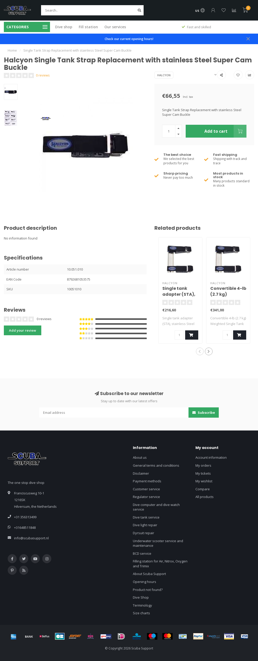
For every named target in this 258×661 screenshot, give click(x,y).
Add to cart (225, 131)
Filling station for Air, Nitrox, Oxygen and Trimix (160, 563)
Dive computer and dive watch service (156, 507)
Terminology (142, 605)
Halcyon (164, 75)
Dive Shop (141, 597)
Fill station (88, 26)
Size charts (141, 613)
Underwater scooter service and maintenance (158, 543)
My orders (203, 465)
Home (12, 50)
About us (140, 457)
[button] (200, 351)
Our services (115, 26)
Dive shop (63, 26)
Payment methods (147, 481)
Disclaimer (141, 473)
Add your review (22, 330)
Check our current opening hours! (129, 39)
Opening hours (144, 581)
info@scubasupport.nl (31, 538)
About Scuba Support (149, 573)
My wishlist (203, 481)
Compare (202, 489)
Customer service (146, 489)
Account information (211, 457)
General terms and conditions (156, 465)
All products (204, 496)
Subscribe (203, 412)
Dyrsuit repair (143, 533)
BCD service (142, 553)
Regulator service (146, 496)
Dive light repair (145, 525)
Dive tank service (146, 517)
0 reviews (43, 75)
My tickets (203, 473)
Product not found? (148, 589)
